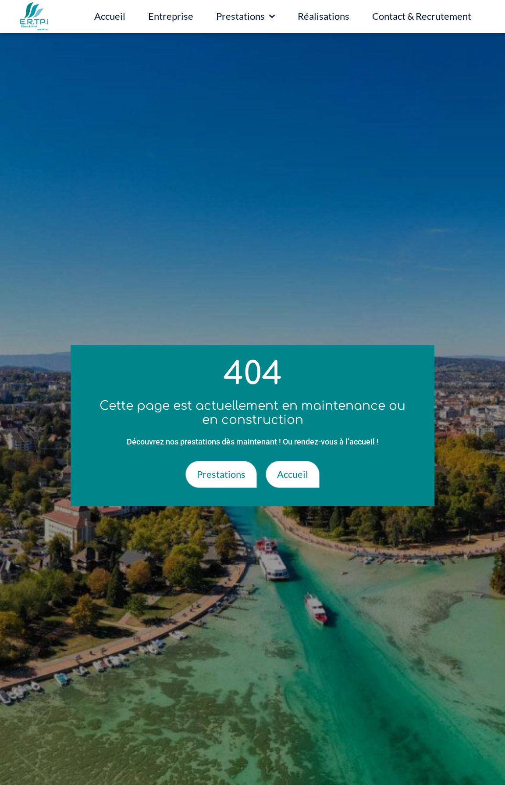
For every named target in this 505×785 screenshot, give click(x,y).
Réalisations (323, 16)
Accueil (109, 16)
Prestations (245, 16)
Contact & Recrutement (421, 16)
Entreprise (170, 16)
